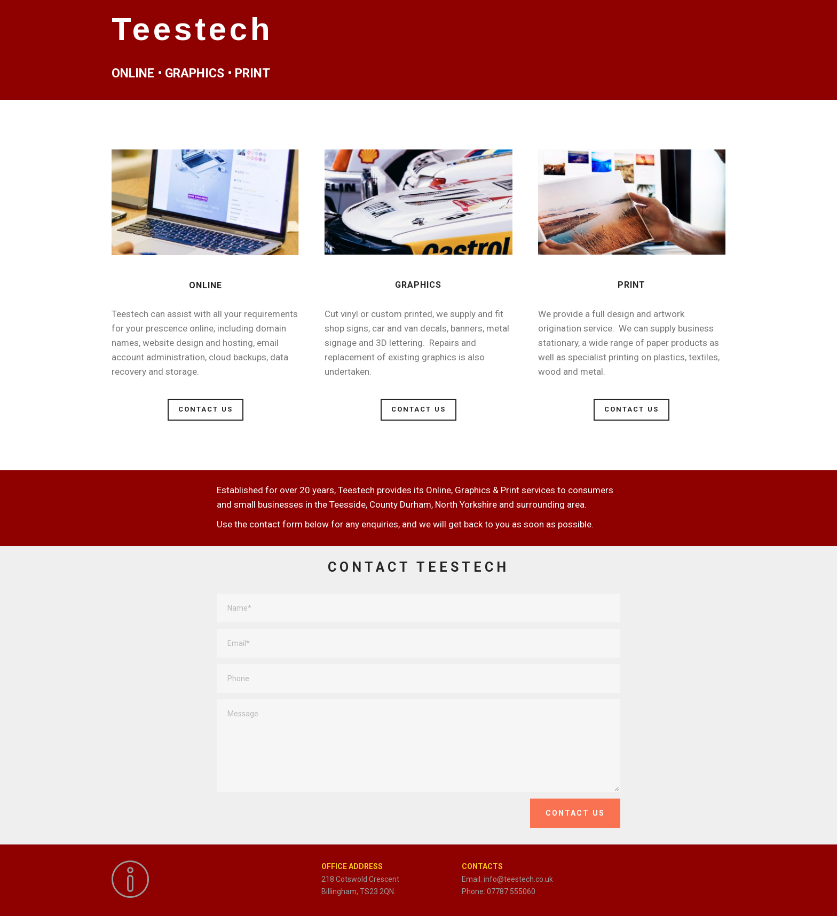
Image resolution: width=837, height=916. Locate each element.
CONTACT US (205, 409)
